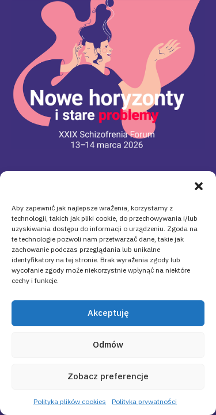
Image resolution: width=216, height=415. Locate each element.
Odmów (108, 344)
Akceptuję (108, 312)
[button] (198, 185)
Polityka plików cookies (69, 401)
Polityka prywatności (144, 401)
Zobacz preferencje (108, 376)
